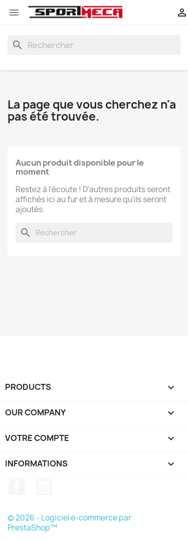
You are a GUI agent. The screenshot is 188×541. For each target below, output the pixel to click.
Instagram (44, 487)
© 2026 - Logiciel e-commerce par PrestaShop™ (69, 522)
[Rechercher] (94, 45)
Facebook (17, 487)
